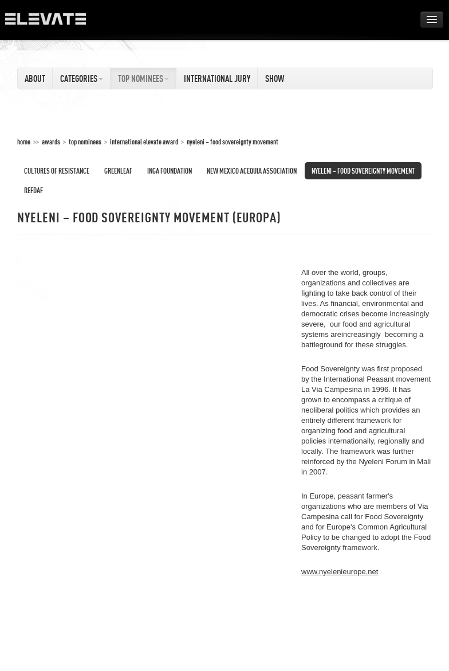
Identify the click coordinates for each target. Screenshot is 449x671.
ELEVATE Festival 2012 (51, 22)
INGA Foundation (169, 170)
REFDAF (33, 190)
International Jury (217, 78)
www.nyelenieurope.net (339, 571)
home (23, 141)
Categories (81, 78)
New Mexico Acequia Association (252, 170)
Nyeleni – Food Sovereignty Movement (232, 141)
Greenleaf (118, 170)
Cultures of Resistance (56, 170)
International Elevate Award (144, 141)
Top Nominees (143, 78)
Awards (51, 141)
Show (274, 78)
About (35, 78)
